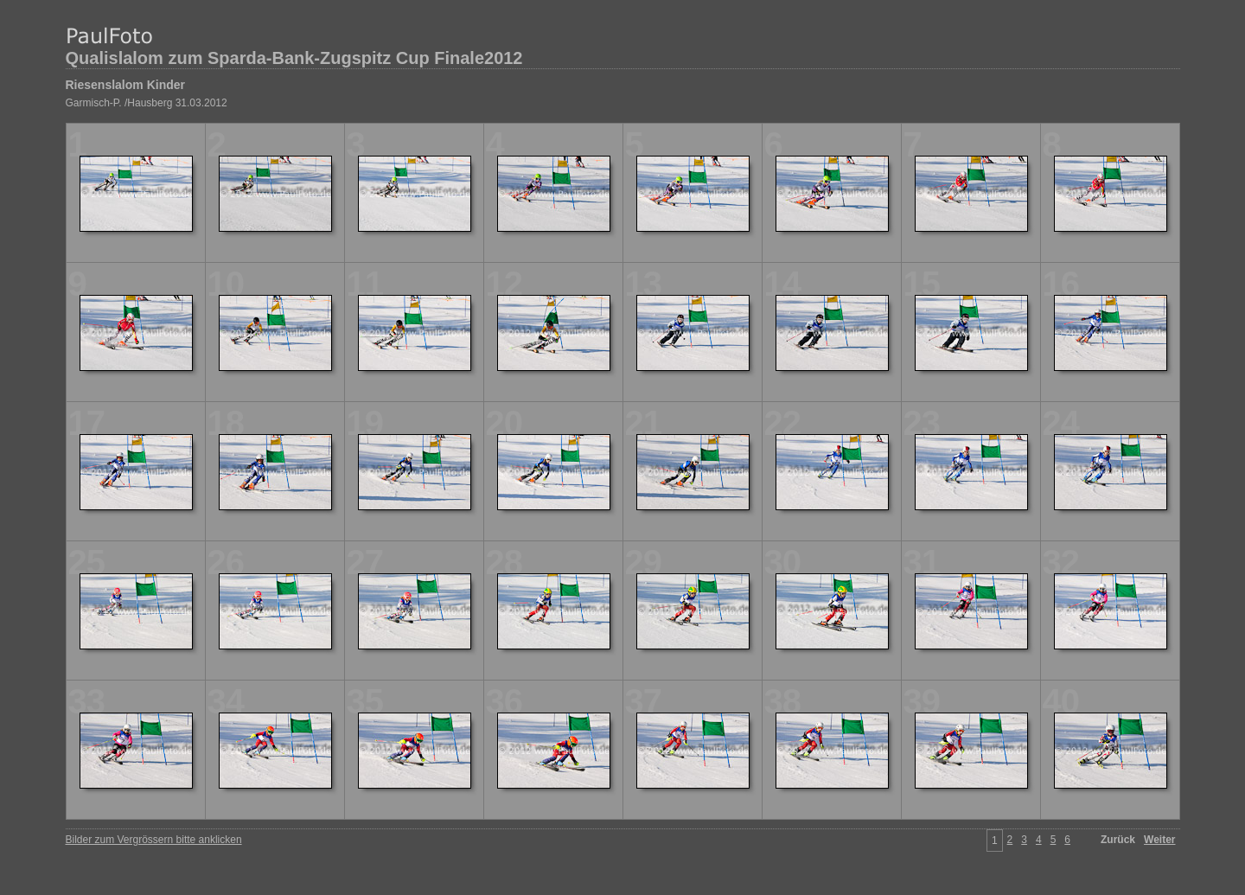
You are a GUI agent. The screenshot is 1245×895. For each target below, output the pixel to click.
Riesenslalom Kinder (126, 85)
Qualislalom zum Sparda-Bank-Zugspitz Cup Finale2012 (294, 57)
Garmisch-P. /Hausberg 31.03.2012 (146, 103)
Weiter (1159, 840)
